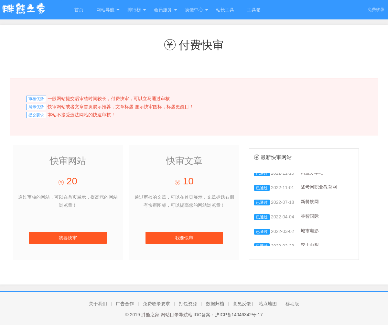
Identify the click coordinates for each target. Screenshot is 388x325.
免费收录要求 (156, 303)
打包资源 (188, 303)
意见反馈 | (243, 303)
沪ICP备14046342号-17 (239, 314)
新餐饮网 (310, 202)
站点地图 (268, 303)
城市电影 (310, 231)
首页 (78, 9)
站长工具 (225, 9)
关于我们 (98, 303)
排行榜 (136, 10)
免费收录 (376, 9)
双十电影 (310, 246)
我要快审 (68, 237)
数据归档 (215, 303)
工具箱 (254, 9)
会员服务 (166, 10)
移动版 (292, 303)
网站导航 (108, 10)
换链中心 (197, 10)
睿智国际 (310, 217)
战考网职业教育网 (319, 187)
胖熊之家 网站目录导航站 (166, 314)
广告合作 (125, 303)
